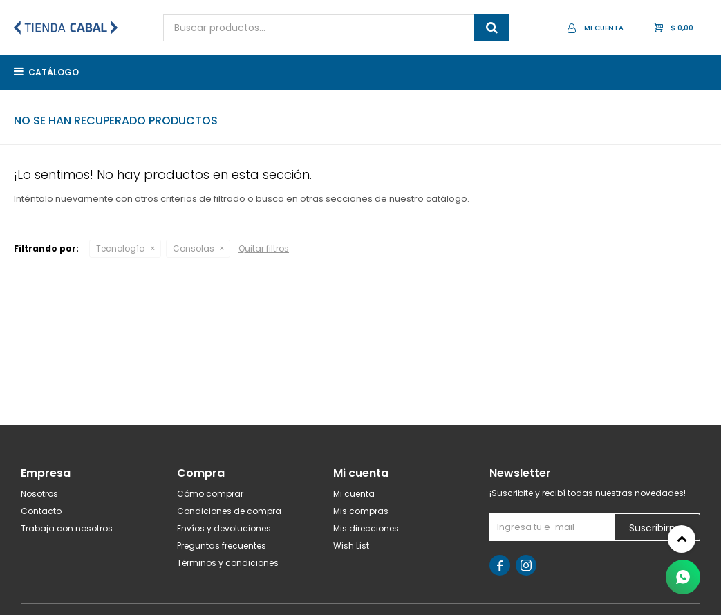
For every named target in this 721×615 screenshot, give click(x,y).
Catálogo (53, 72)
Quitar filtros (263, 248)
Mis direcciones (366, 528)
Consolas (193, 248)
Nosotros (39, 494)
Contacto (41, 511)
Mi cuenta (354, 494)
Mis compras (360, 511)
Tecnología (120, 248)
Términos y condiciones (228, 563)
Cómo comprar (210, 494)
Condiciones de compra (229, 511)
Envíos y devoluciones (224, 528)
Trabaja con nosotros (67, 528)
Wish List (351, 545)
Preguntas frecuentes (221, 545)
